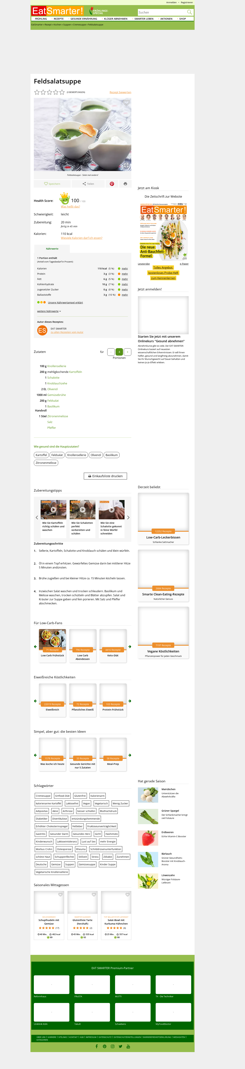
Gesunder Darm (59, 833)
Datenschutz (105, 1037)
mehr (125, 268)
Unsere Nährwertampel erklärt (65, 302)
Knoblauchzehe (57, 383)
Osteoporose (64, 849)
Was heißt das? (70, 206)
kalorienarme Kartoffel (48, 803)
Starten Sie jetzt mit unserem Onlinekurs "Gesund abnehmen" (163, 319)
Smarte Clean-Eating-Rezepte (163, 594)
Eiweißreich (52, 709)
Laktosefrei (72, 803)
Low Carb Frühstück (52, 655)
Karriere (52, 1037)
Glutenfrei (80, 795)
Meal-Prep (113, 764)
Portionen (119, 358)
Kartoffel (41, 455)
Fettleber (77, 826)
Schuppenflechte (64, 856)
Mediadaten (179, 1037)
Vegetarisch (101, 803)
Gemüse (56, 864)
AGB (82, 1037)
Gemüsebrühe (56, 395)
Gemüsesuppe (87, 864)
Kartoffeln (75, 372)
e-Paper (184, 263)
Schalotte (53, 377)
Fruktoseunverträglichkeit (101, 826)
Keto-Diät (112, 655)
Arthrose (68, 811)
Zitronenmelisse (57, 416)
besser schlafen (86, 811)
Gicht (98, 833)
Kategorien (42, 1040)
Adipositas (42, 811)
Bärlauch (167, 853)
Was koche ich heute (52, 764)
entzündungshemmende (86, 818)
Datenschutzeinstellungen (127, 1037)
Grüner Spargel (170, 810)
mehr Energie (108, 841)
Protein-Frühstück (113, 709)
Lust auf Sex (88, 841)
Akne (55, 811)
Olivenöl (52, 389)
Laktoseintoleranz (67, 841)
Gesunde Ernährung (84, 18)
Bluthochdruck (108, 811)
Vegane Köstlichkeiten (163, 651)
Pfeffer (51, 428)
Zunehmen (123, 856)
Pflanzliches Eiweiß (83, 709)
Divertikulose (59, 818)
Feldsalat (53, 401)
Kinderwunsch (44, 841)
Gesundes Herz (81, 833)
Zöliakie (107, 856)
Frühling (41, 18)
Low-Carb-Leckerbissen (163, 537)
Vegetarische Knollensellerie (52, 872)
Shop (182, 18)
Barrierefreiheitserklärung (157, 1037)
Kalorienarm (98, 795)
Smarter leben (144, 18)
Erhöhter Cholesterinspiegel (52, 826)
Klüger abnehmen (115, 18)
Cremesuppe (43, 795)
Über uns (41, 1037)
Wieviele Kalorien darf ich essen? (81, 238)
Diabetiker (42, 818)
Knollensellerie (56, 366)
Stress (95, 856)
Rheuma (81, 849)
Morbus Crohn (44, 849)
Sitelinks (62, 1037)
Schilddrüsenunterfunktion (105, 849)
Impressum (91, 1037)
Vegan (86, 803)
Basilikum (53, 406)
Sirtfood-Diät (62, 795)
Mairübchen (168, 789)
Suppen (69, 864)
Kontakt (73, 1037)
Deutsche (41, 864)
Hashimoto (112, 833)
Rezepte (59, 18)
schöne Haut (43, 856)
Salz (49, 422)
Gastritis (40, 833)
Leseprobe (144, 263)
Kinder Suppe (108, 864)
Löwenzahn (168, 875)
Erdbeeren (168, 832)
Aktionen (166, 18)
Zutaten (40, 352)
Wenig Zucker (120, 803)
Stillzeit (83, 856)
